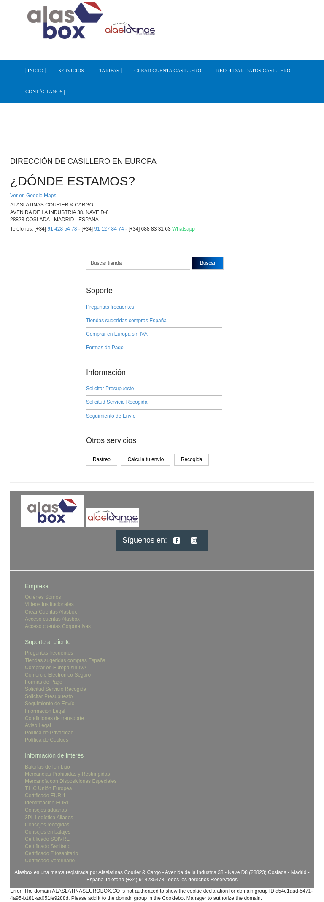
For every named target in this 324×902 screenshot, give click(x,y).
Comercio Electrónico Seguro (58, 675)
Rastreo (102, 459)
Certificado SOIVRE (47, 839)
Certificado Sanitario (47, 846)
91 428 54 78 (62, 229)
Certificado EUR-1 (45, 796)
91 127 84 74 (109, 229)
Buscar (208, 263)
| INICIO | (35, 70)
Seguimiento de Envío (110, 416)
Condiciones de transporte (54, 718)
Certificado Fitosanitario (51, 853)
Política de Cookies (46, 740)
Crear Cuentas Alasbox (51, 612)
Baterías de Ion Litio (47, 767)
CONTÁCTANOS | (45, 92)
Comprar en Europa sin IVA (117, 334)
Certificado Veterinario (50, 861)
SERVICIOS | (72, 70)
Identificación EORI (46, 803)
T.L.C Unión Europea (48, 788)
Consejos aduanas (46, 810)
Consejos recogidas (47, 825)
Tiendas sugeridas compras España (126, 320)
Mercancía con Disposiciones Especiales (70, 781)
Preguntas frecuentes (110, 307)
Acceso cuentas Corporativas (58, 626)
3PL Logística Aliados (49, 817)
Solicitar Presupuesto (110, 388)
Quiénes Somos (43, 597)
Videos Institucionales (49, 604)
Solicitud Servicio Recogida (116, 402)
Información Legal (45, 711)
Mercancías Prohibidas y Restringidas (67, 774)
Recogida (191, 459)
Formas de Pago (105, 347)
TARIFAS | (110, 70)
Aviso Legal (38, 725)
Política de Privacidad (49, 733)
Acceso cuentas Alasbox (52, 619)
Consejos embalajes (47, 832)
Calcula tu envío (145, 459)
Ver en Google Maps (33, 195)
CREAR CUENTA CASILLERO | (168, 70)
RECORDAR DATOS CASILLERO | (254, 70)
